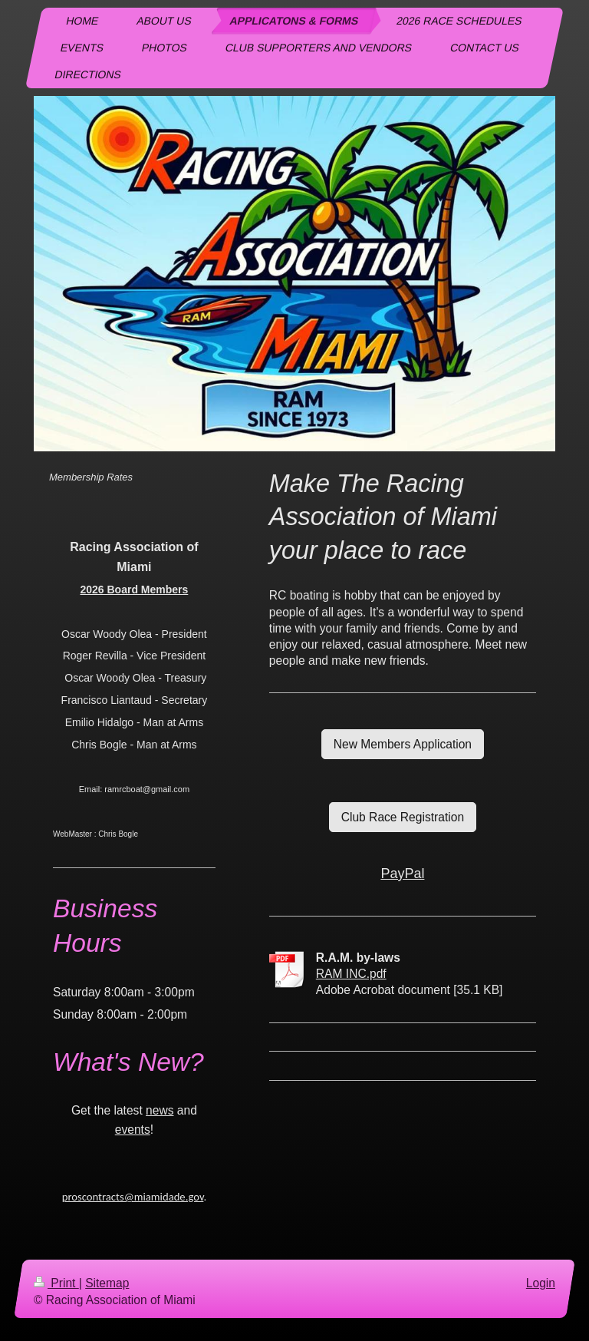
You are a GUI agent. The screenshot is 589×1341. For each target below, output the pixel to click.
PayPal (402, 873)
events (132, 1129)
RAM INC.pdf (351, 973)
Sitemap (107, 1283)
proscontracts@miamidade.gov (133, 1197)
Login (540, 1283)
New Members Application (403, 744)
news (159, 1110)
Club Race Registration (402, 817)
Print (56, 1283)
